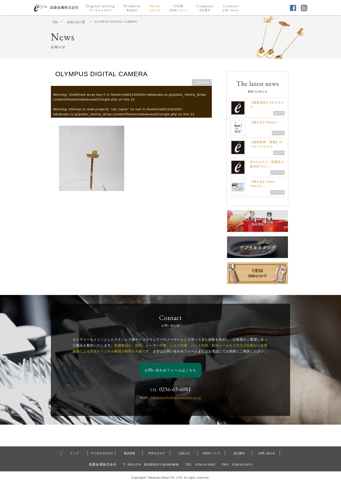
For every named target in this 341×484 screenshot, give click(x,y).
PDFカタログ (156, 453)
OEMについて (212, 453)
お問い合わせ (266, 453)
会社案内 (239, 453)
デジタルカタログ (102, 453)
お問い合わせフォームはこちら (170, 370)
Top (55, 21)
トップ (74, 453)
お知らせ (184, 453)
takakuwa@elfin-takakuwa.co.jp (176, 397)
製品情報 (129, 453)
